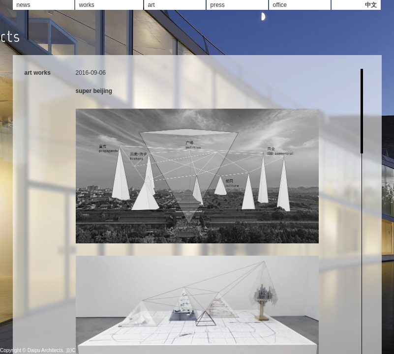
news (23, 4)
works (86, 4)
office (280, 4)
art (151, 4)
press (218, 4)
